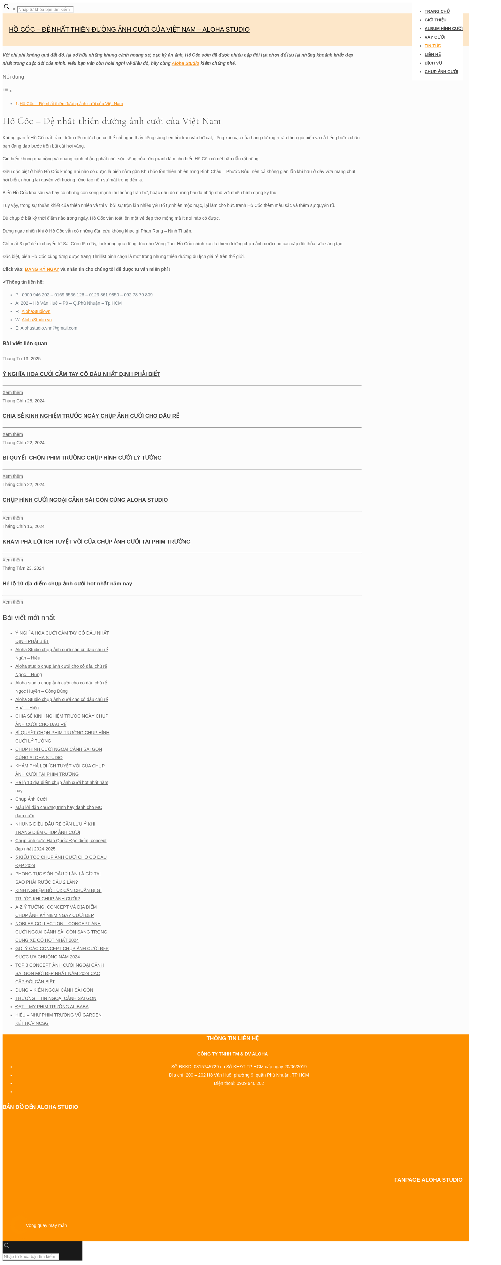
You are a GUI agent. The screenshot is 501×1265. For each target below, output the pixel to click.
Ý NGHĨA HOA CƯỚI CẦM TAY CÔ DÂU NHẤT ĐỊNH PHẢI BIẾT (81, 374)
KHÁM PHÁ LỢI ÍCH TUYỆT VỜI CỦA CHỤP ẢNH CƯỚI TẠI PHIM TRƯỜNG (96, 542)
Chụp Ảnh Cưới (31, 799)
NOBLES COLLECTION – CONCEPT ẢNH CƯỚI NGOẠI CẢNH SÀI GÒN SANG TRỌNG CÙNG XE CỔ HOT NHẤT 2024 (61, 932)
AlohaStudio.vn (37, 319)
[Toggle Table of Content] (7, 91)
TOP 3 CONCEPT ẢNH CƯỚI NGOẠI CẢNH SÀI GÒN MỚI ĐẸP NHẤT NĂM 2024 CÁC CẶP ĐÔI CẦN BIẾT (59, 973)
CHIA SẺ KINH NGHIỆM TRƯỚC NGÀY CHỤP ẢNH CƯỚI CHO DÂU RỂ (91, 416)
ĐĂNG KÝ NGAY (42, 269)
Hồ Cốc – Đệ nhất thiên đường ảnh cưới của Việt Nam (71, 103)
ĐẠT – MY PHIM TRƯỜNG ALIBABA (52, 1006)
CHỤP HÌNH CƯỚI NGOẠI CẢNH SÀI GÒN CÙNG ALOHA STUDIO (85, 500)
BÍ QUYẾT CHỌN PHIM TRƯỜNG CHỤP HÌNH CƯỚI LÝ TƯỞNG (82, 458)
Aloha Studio (185, 63)
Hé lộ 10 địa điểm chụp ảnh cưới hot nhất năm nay (67, 584)
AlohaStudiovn (35, 311)
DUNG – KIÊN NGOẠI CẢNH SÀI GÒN (54, 990)
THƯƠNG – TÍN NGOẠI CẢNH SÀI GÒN (55, 998)
